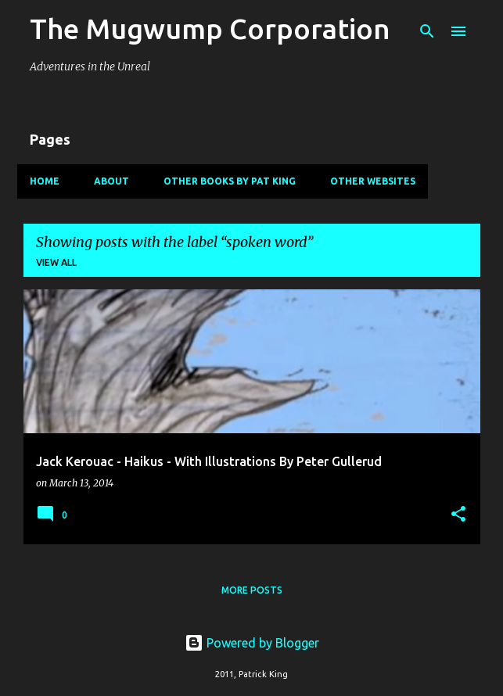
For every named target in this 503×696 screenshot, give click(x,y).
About (111, 181)
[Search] (427, 31)
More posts (251, 590)
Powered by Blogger (252, 643)
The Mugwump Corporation (210, 29)
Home (44, 181)
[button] (458, 515)
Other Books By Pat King (229, 181)
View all (56, 262)
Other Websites (372, 181)
